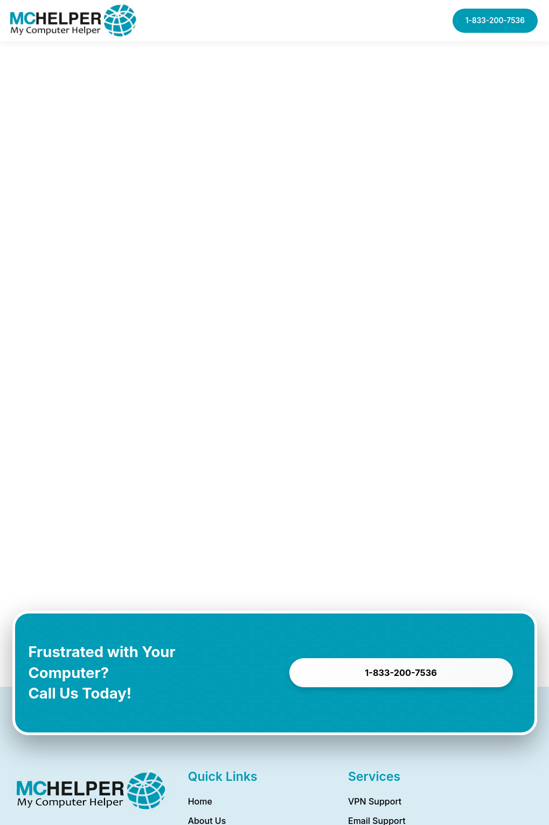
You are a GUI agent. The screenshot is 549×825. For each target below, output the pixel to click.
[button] (395, 21)
